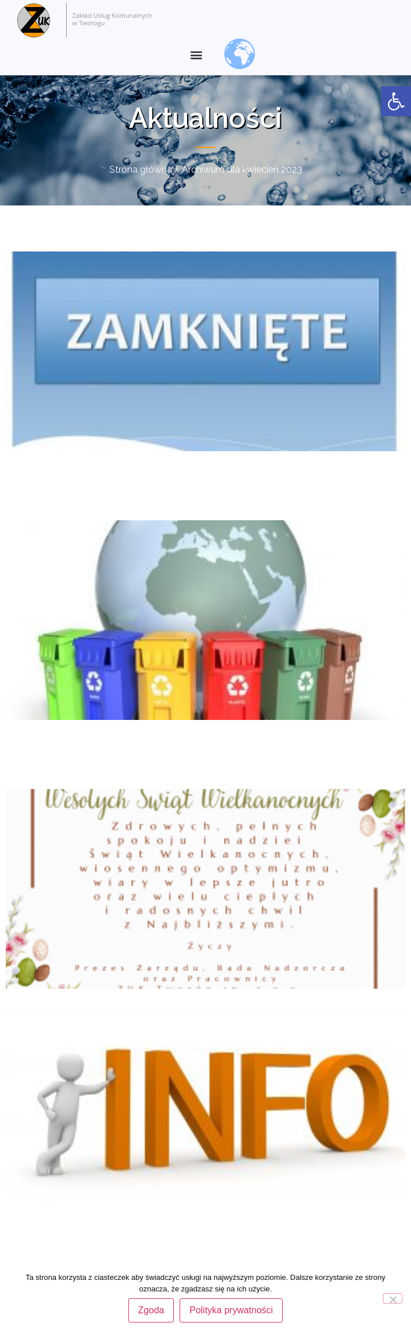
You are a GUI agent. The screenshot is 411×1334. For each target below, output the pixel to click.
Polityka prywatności (231, 1310)
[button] (196, 54)
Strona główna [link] (140, 169)
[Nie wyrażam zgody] (392, 1298)
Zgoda (151, 1310)
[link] (396, 101)
